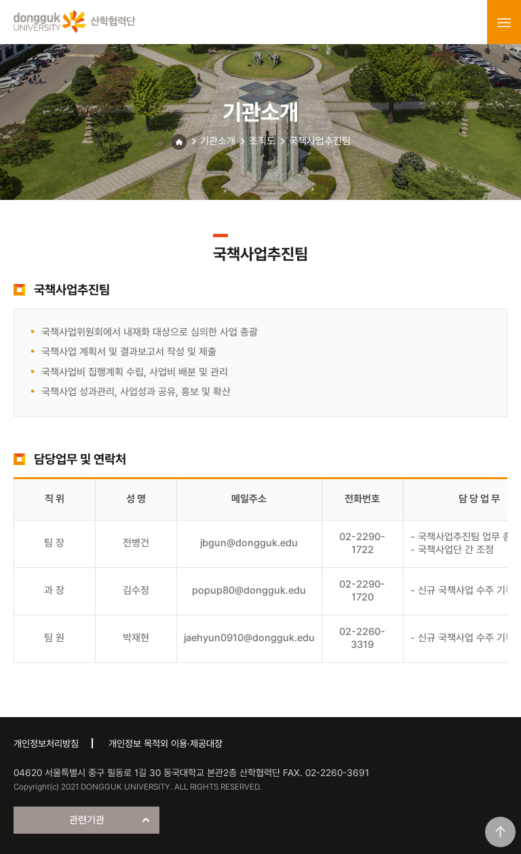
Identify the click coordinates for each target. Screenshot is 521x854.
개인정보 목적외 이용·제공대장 (166, 743)
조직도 (262, 141)
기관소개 (217, 141)
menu (504, 22)
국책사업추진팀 (320, 141)
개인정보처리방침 (46, 743)
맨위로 (500, 832)
